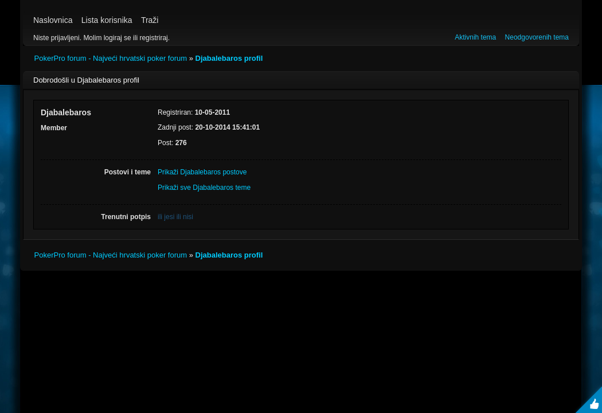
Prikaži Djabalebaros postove (202, 172)
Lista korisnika (106, 20)
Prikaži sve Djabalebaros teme (204, 188)
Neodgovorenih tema (537, 37)
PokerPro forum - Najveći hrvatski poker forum (110, 58)
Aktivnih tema (475, 37)
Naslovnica (52, 20)
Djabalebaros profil (229, 58)
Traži (150, 20)
